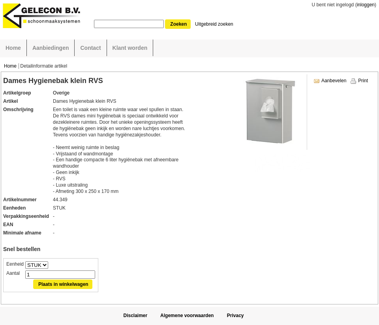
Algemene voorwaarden (187, 315)
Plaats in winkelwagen (63, 284)
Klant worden (130, 48)
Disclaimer (135, 315)
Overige (61, 93)
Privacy (235, 315)
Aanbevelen (333, 80)
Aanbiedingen (50, 48)
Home (13, 48)
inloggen (366, 5)
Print (363, 80)
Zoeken (178, 24)
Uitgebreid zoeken (214, 24)
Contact (90, 48)
